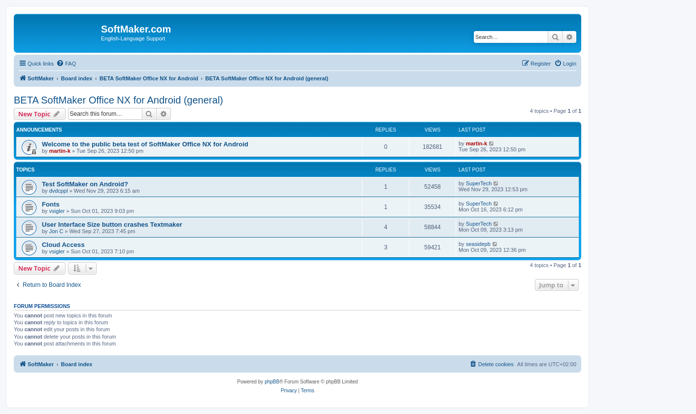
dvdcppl (58, 191)
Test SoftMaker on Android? (85, 184)
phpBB (272, 381)
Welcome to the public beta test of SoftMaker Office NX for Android (145, 144)
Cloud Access (63, 244)
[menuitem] (66, 63)
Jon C (56, 231)
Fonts (51, 204)
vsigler (57, 211)
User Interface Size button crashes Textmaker (112, 224)
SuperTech (479, 183)
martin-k (59, 151)
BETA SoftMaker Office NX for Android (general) (118, 100)
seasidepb (478, 244)
